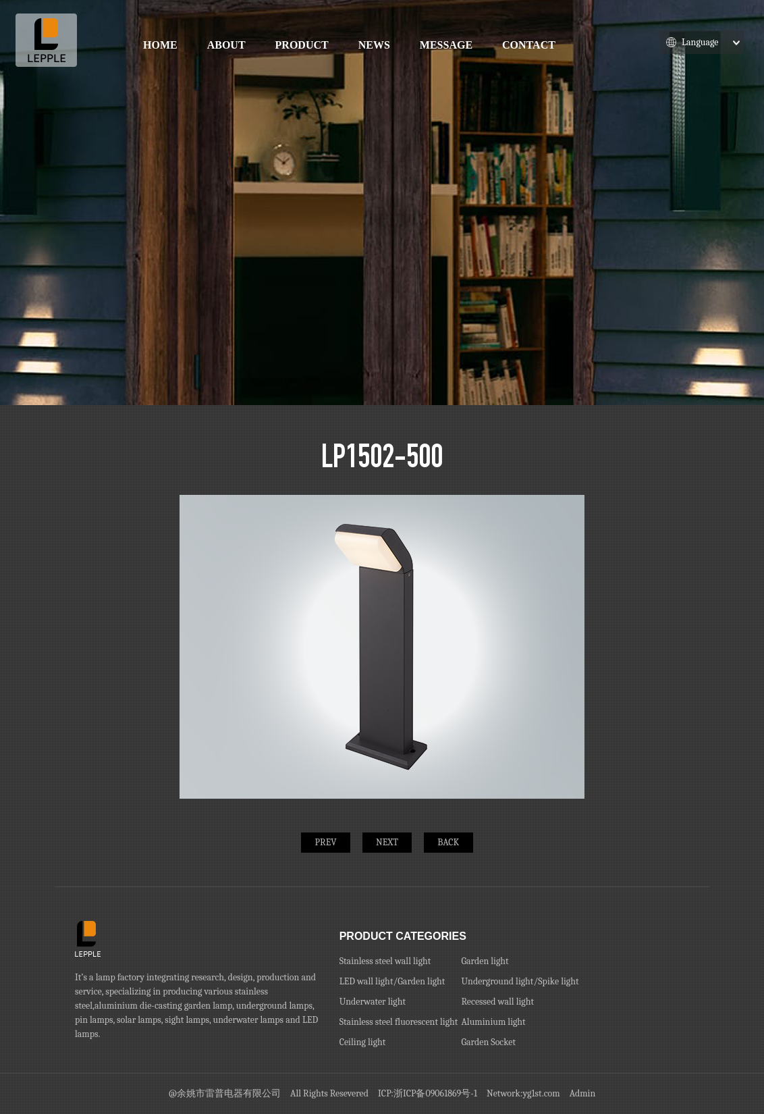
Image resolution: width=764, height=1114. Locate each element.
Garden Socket (488, 1042)
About (226, 45)
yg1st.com (541, 1093)
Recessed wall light (497, 1001)
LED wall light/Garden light (392, 981)
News (374, 45)
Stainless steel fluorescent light (398, 1022)
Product (302, 45)
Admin (583, 1093)
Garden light (484, 961)
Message (446, 45)
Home (160, 45)
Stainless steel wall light (385, 961)
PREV (326, 842)
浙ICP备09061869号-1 (435, 1093)
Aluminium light (493, 1022)
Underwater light (372, 1001)
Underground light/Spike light (519, 981)
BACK (448, 842)
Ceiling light (362, 1042)
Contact (528, 45)
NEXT (387, 842)
